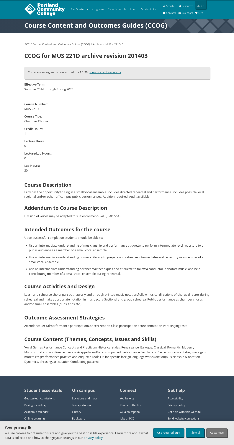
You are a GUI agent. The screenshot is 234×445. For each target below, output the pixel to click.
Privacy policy (176, 405)
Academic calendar (36, 412)
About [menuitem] (134, 9)
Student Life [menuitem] (148, 9)
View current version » (105, 72)
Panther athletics (130, 405)
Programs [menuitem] (98, 9)
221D (117, 44)
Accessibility (175, 398)
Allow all (195, 432)
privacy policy (93, 438)
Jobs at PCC (127, 418)
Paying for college (35, 405)
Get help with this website (184, 412)
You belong (127, 398)
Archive (97, 44)
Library (76, 412)
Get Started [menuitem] (78, 9)
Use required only (168, 432)
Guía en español (130, 412)
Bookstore (78, 418)
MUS (108, 44)
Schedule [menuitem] (117, 9)
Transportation (81, 405)
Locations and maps (85, 398)
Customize (217, 432)
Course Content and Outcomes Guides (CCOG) (95, 25)
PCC (27, 44)
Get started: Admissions (39, 398)
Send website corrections (183, 418)
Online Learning (34, 418)
